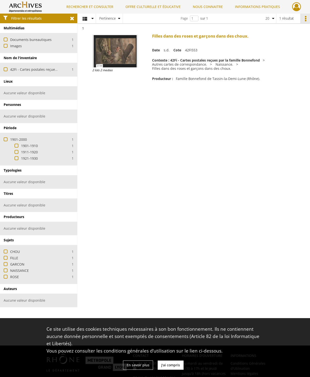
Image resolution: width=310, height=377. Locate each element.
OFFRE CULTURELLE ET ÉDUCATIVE (153, 6)
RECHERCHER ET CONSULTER (89, 6)
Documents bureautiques (31, 39)
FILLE (14, 258)
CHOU (15, 251)
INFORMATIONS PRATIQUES (257, 6)
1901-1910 (29, 145)
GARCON (17, 264)
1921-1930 (29, 158)
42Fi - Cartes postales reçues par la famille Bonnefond (54, 69)
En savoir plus (138, 365)
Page (184, 18)
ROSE (14, 277)
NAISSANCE (19, 270)
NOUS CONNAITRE (208, 6)
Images (16, 46)
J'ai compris (170, 365)
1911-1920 (29, 152)
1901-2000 (18, 139)
